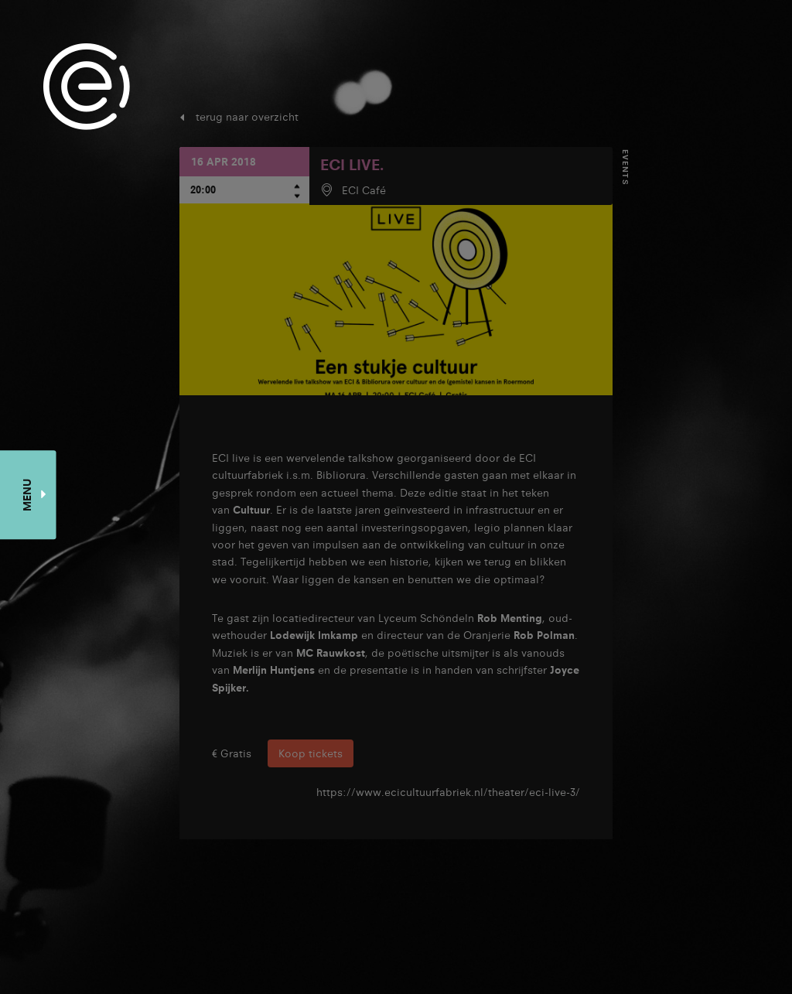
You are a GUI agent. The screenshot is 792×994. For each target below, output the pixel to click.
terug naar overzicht (247, 117)
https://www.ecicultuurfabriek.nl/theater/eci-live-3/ (448, 792)
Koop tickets (310, 753)
